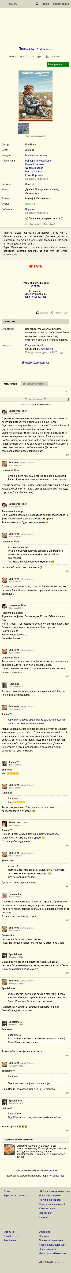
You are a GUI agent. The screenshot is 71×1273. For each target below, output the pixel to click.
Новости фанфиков (50, 1195)
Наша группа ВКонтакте (52, 1253)
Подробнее (10, 321)
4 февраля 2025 (16, 957)
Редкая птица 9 (34, 345)
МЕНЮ (14, 3)
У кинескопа (46, 348)
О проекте (45, 1231)
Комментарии (47, 1208)
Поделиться (61, 312)
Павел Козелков (34, 164)
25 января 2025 (16, 897)
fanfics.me (59, 1262)
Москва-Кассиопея (36, 155)
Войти (6, 1191)
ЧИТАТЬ (35, 266)
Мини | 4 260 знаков (36, 198)
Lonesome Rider (18, 410)
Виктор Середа (33, 171)
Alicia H (29, 150)
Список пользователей (52, 1204)
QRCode (43, 312)
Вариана (30, 209)
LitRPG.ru (8, 1231)
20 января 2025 (16, 413)
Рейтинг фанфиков (50, 1199)
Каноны (43, 1217)
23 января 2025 (16, 686)
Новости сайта (47, 1249)
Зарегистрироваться (15, 1195)
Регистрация (61, 3)
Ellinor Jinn (15, 822)
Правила (44, 1236)
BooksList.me (10, 1236)
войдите (35, 285)
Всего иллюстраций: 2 (35, 136)
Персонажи (45, 1212)
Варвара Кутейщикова (38, 160)
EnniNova (30, 144)
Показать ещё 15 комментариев (35, 405)
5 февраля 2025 (16, 1066)
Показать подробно (36, 178)
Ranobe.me (9, 1240)
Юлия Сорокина (34, 175)
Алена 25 (14, 683)
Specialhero (15, 954)
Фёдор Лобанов (34, 168)
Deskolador (15, 894)
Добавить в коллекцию (35, 362)
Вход (46, 3)
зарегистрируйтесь (35, 296)
